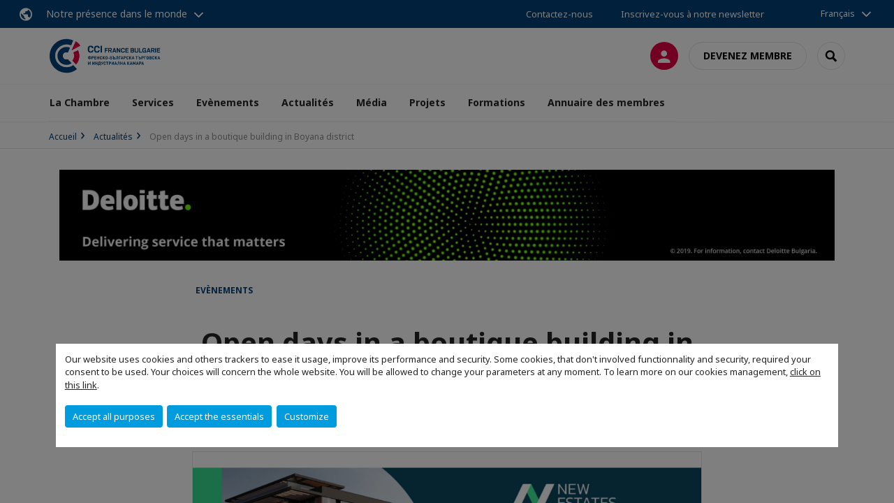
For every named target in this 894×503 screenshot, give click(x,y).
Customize (306, 416)
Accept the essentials (219, 416)
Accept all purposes (114, 416)
